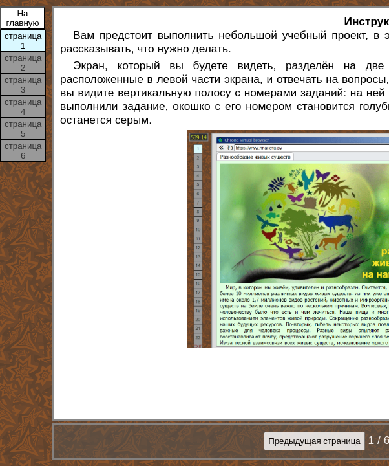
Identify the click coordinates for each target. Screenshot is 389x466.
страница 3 (23, 84)
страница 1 (23, 40)
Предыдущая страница (314, 441)
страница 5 (23, 129)
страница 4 (23, 106)
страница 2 (23, 62)
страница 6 (23, 151)
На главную (22, 18)
